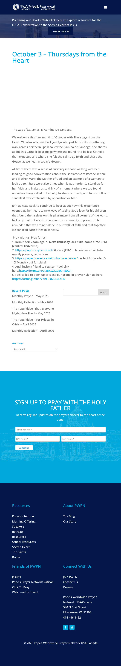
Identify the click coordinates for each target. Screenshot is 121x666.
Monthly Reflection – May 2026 (32, 302)
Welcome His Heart (25, 592)
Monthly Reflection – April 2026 (33, 331)
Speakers (18, 526)
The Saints (19, 552)
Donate (68, 587)
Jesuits (16, 577)
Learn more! (60, 31)
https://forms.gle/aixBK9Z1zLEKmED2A (45, 271)
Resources (19, 537)
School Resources (24, 542)
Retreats (17, 532)
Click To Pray (20, 587)
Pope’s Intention (23, 516)
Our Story (69, 521)
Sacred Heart (21, 547)
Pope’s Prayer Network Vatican (33, 582)
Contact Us (70, 582)
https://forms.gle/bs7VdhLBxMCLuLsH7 (38, 279)
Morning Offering (23, 521)
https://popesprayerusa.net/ (34, 250)
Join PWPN (70, 577)
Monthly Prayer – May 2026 (30, 296)
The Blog (69, 516)
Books (16, 557)
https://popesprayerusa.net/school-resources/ (46, 258)
